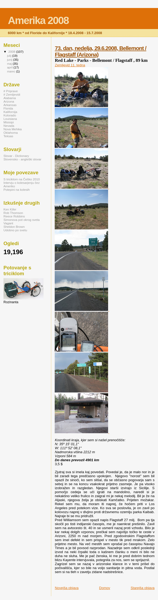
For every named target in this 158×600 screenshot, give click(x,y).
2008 (12, 51)
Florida (8, 108)
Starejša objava (143, 588)
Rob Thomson (13, 212)
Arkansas (10, 105)
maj (10, 63)
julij (9, 55)
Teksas (8, 136)
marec (11, 71)
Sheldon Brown (14, 226)
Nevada (8, 125)
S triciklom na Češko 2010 (21, 179)
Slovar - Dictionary (16, 155)
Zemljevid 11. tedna (70, 65)
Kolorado (9, 115)
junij (10, 59)
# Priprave (10, 91)
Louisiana (10, 118)
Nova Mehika (12, 129)
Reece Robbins (14, 216)
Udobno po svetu (15, 230)
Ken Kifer (9, 209)
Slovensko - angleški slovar (22, 159)
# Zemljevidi (11, 94)
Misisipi (8, 122)
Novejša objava (66, 588)
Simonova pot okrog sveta (21, 219)
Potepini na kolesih (16, 189)
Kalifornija (10, 111)
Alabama (9, 98)
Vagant (8, 223)
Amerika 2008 (38, 20)
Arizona (8, 101)
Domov (104, 588)
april (10, 67)
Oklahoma (10, 132)
